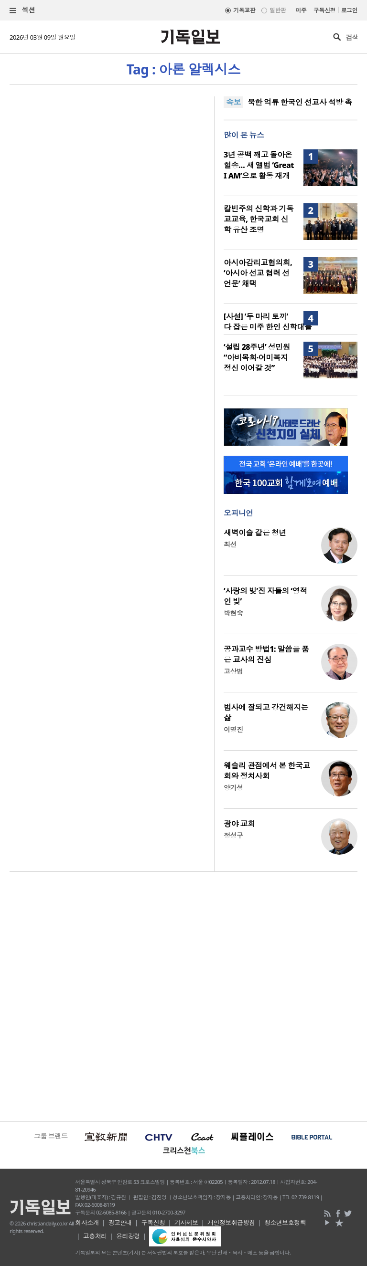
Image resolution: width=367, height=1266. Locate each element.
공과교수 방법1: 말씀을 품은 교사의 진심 (266, 654)
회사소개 (87, 1222)
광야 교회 (239, 823)
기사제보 (186, 1222)
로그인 (349, 10)
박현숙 (233, 612)
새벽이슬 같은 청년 (255, 532)
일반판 (278, 10)
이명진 (233, 729)
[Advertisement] (183, 995)
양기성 (233, 787)
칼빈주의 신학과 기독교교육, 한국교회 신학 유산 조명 (258, 219)
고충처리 (95, 1236)
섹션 (22, 10)
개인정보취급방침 (231, 1222)
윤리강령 (128, 1236)
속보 (233, 102)
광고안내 (120, 1222)
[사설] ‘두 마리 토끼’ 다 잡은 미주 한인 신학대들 (268, 321)
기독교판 (244, 10)
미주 (300, 10)
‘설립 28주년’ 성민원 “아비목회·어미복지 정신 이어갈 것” (257, 357)
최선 (230, 544)
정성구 (233, 835)
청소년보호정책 (285, 1222)
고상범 (233, 671)
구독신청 (324, 10)
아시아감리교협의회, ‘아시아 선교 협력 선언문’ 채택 (258, 273)
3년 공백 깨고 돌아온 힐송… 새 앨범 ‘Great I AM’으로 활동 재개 (259, 165)
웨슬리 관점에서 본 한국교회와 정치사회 (267, 770)
